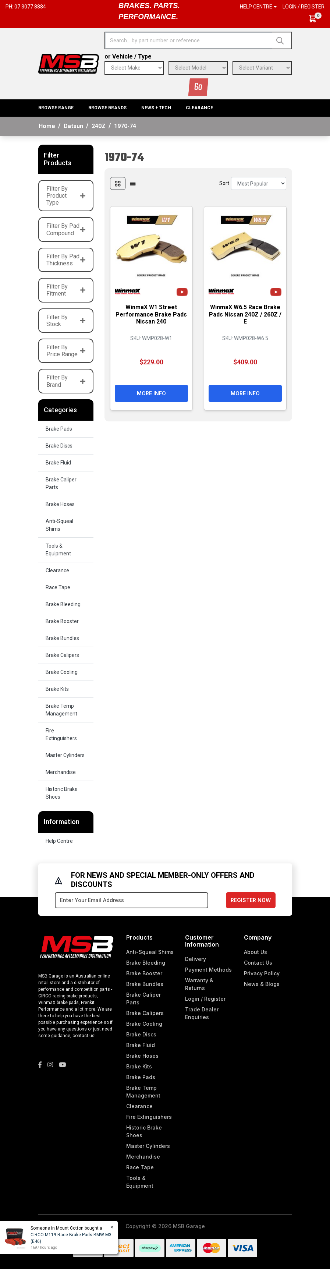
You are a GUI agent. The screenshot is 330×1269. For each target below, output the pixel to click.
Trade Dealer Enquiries (202, 1013)
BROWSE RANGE (56, 107)
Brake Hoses (60, 504)
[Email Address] (131, 900)
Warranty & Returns (199, 984)
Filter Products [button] (57, 159)
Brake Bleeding (63, 604)
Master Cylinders (65, 755)
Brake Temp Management (61, 710)
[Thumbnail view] (117, 183)
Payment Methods (208, 969)
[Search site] (281, 40)
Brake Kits (57, 689)
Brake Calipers (62, 655)
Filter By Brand (65, 381)
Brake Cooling (62, 672)
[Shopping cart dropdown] (316, 19)
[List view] (133, 183)
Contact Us (258, 962)
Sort (224, 183)
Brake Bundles (62, 638)
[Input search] (188, 40)
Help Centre (59, 841)
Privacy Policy (262, 973)
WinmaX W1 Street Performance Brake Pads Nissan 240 (151, 314)
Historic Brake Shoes (62, 793)
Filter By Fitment (65, 290)
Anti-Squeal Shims (59, 525)
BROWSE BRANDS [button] (107, 107)
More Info (151, 393)
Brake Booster (62, 621)
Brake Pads (59, 429)
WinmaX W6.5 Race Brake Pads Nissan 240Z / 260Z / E (245, 314)
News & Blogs (262, 984)
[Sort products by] (258, 183)
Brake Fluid (58, 463)
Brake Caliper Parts (61, 483)
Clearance (199, 107)
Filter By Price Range (65, 351)
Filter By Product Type (65, 195)
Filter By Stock (65, 321)
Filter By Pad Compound (65, 229)
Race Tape (58, 587)
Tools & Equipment (58, 549)
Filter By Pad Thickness (65, 260)
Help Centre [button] (256, 7)
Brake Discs (59, 446)
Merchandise (61, 772)
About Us (255, 952)
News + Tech (156, 107)
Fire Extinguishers (61, 734)
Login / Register (303, 7)
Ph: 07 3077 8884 (26, 7)
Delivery (195, 959)
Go (198, 87)
